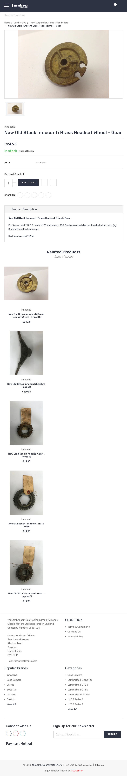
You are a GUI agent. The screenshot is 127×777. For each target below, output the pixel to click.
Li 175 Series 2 (75, 705)
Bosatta (11, 690)
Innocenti (12, 675)
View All (11, 705)
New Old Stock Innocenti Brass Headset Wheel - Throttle (26, 316)
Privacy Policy (75, 637)
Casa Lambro (14, 680)
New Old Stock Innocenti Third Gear (26, 526)
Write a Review (26, 151)
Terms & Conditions (78, 627)
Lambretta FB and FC (79, 680)
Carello (10, 685)
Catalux (11, 695)
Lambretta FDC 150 (78, 695)
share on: (9, 195)
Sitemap (99, 766)
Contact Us (74, 632)
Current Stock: (14, 174)
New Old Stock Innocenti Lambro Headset (26, 386)
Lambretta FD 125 (77, 685)
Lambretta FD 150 (77, 690)
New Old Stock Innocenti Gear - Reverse (26, 456)
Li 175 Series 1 (75, 700)
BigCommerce (84, 766)
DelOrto (11, 700)
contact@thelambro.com (23, 661)
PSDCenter (77, 771)
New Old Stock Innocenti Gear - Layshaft (26, 596)
